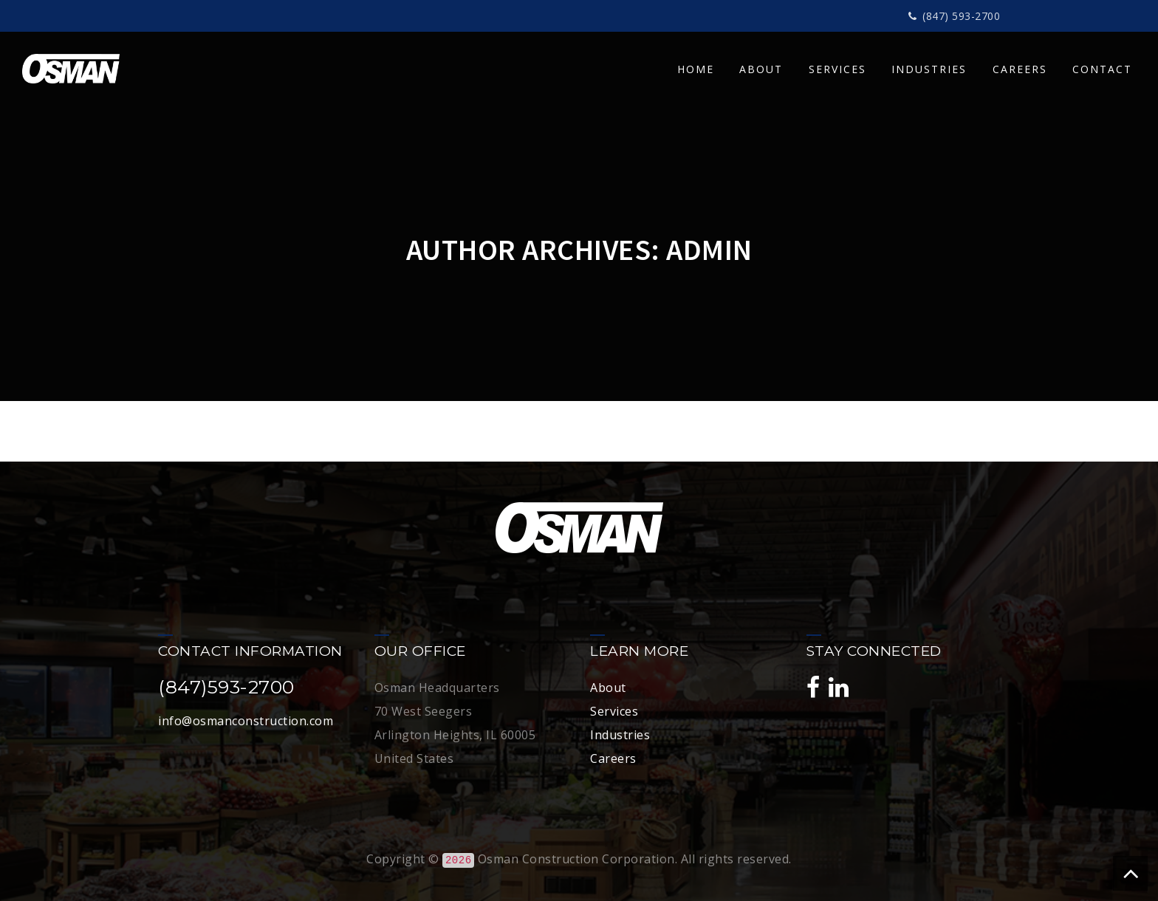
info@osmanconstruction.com (245, 721)
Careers (613, 758)
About (608, 687)
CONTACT (1102, 69)
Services (614, 711)
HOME (695, 69)
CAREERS (1020, 69)
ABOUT (761, 69)
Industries (620, 735)
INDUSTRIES (929, 69)
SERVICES (837, 69)
